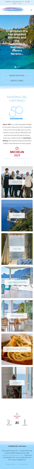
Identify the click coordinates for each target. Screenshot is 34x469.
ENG (14, 3)
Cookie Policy (23, 464)
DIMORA (17, 383)
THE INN (17, 249)
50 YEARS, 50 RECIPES (17, 349)
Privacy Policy (10, 464)
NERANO (17, 215)
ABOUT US (17, 182)
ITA (19, 3)
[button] (31, 10)
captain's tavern (17, 282)
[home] (12, 10)
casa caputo (17, 316)
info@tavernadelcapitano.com (14, 1)
